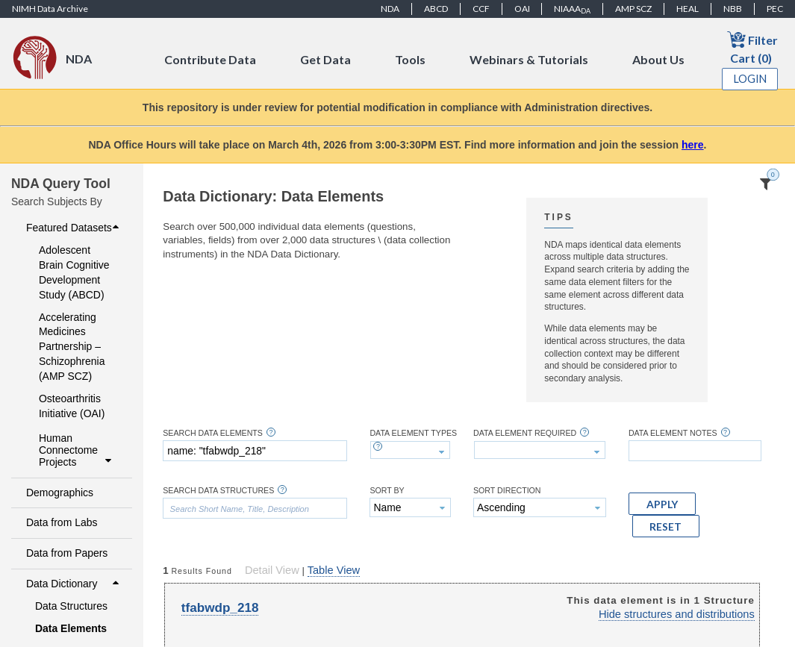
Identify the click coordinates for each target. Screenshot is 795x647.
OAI (522, 8)
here (693, 145)
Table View (334, 570)
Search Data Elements (213, 433)
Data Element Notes (673, 433)
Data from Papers (66, 553)
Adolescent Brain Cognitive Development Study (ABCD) (74, 272)
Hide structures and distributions (677, 614)
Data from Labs (61, 522)
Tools (410, 59)
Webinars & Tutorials (529, 59)
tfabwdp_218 (220, 608)
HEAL (687, 8)
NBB (732, 8)
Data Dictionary (74, 584)
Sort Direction (507, 491)
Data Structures (71, 606)
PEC (775, 8)
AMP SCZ (633, 8)
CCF (481, 8)
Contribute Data (210, 59)
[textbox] (255, 450)
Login (750, 78)
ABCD (436, 8)
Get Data (325, 59)
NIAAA (572, 9)
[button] (662, 504)
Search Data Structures (218, 491)
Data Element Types (413, 433)
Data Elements (71, 628)
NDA (390, 8)
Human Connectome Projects (77, 450)
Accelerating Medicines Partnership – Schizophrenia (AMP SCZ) (72, 347)
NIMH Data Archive (50, 8)
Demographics (59, 492)
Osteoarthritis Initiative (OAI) (72, 406)
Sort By (387, 491)
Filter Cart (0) (752, 47)
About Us (658, 59)
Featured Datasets (74, 228)
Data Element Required (524, 433)
